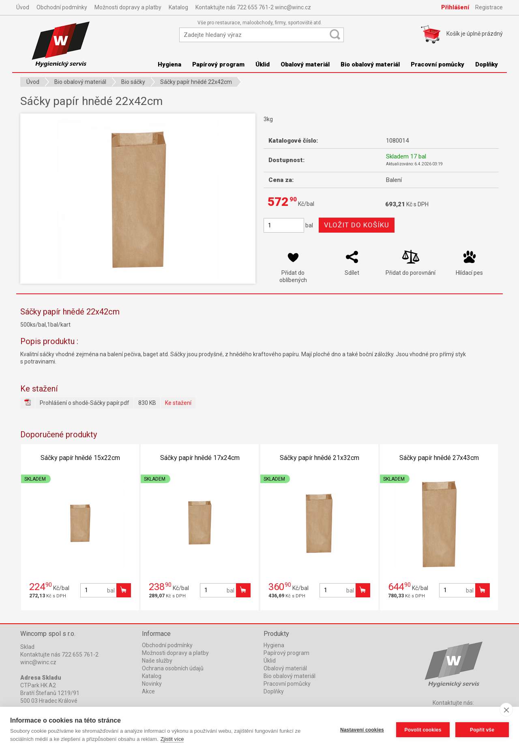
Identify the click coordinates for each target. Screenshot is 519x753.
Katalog (178, 7)
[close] (506, 710)
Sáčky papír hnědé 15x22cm (80, 458)
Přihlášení (455, 7)
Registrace (489, 7)
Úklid (262, 64)
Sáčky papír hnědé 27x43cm (439, 458)
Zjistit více (172, 739)
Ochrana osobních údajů (173, 668)
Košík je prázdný (474, 33)
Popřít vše (482, 730)
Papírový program (218, 64)
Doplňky (486, 64)
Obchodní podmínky (61, 7)
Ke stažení (178, 403)
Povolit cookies (422, 730)
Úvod (22, 7)
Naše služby (157, 660)
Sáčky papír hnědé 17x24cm (200, 458)
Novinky (152, 683)
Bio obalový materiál (370, 64)
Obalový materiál (305, 64)
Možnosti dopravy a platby (127, 7)
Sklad (27, 647)
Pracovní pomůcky (437, 64)
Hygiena (169, 64)
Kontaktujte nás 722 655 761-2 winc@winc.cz (253, 7)
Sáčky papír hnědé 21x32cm (319, 458)
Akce (148, 691)
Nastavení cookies (362, 730)
